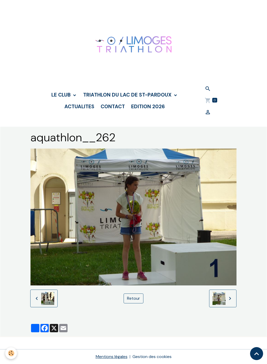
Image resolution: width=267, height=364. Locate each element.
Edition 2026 (148, 106)
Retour (133, 298)
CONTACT (113, 106)
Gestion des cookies (152, 356)
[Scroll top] (256, 353)
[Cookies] (11, 353)
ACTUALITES (79, 106)
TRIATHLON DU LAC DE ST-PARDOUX (128, 95)
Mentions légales (112, 356)
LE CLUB (61, 95)
